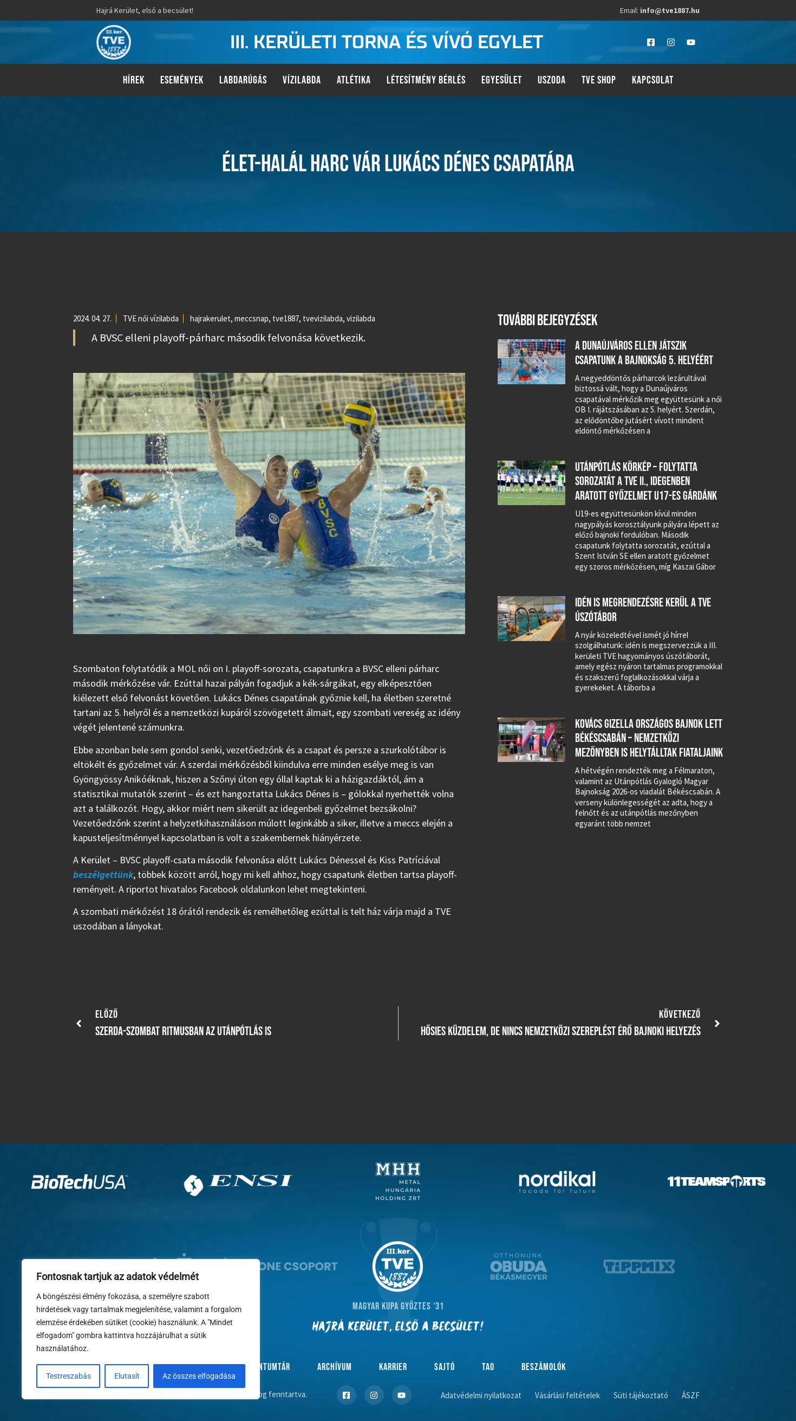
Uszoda (552, 80)
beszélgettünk (103, 874)
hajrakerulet (210, 318)
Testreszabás (68, 1376)
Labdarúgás (243, 80)
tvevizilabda (323, 318)
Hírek (134, 80)
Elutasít (127, 1376)
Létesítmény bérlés (426, 80)
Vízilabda (302, 80)
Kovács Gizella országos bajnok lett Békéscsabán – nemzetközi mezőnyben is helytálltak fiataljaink (649, 738)
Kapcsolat (653, 80)
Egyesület (501, 80)
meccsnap (251, 318)
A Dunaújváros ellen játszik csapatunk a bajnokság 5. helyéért (644, 353)
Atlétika (354, 80)
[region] (141, 1329)
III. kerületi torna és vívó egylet (386, 42)
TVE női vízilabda (151, 318)
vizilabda (361, 318)
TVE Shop (599, 80)
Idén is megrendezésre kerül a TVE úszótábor (643, 610)
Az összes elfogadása (199, 1376)
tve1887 (285, 318)
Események (182, 80)
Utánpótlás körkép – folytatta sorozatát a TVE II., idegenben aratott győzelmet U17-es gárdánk (646, 481)
